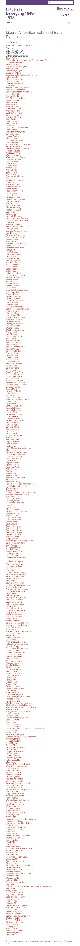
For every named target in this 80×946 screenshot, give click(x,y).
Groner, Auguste (13, 867)
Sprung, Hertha (12, 96)
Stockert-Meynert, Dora (16, 591)
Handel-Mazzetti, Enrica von (18, 218)
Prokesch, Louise (13, 772)
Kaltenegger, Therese (15, 199)
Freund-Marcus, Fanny (15, 237)
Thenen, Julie (11, 102)
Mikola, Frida (11, 167)
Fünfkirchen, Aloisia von (16, 572)
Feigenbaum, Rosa (14, 566)
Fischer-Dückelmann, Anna (17, 494)
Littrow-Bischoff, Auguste (17, 66)
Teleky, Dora (11, 475)
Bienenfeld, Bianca (14, 123)
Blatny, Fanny (12, 658)
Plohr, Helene (12, 791)
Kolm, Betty (11, 250)
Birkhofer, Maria (13, 776)
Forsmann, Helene (14, 435)
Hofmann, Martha (13, 391)
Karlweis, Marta (12, 241)
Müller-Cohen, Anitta (15, 796)
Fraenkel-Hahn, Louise (15, 353)
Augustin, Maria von (14, 895)
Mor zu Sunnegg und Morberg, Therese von (25, 728)
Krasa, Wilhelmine (13, 913)
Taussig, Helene (13, 871)
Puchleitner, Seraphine (16, 243)
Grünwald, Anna (13, 321)
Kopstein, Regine (13, 462)
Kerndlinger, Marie (14, 315)
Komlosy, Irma (12, 798)
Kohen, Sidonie (12, 515)
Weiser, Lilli (11, 473)
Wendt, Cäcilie (12, 488)
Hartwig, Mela (12, 926)
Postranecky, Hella (14, 319)
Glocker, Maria (12, 138)
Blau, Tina (10, 888)
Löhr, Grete (11, 393)
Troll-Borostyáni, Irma (15, 734)
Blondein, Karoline (14, 363)
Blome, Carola (12, 450)
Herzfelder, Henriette (15, 804)
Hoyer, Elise (11, 593)
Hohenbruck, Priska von (16, 511)
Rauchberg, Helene (14, 757)
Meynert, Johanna (13, 739)
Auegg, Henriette (13, 526)
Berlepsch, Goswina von (16, 89)
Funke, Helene (12, 825)
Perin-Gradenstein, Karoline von (20, 484)
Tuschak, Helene (13, 408)
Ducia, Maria (11, 366)
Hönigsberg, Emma (14, 741)
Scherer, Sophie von (14, 802)
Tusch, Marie (11, 389)
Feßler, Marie (11, 446)
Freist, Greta (11, 831)
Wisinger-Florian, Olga (15, 132)
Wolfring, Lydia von (14, 838)
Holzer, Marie (12, 433)
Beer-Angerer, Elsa (14, 551)
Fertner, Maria (12, 924)
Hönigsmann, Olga (14, 414)
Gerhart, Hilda (12, 471)
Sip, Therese (11, 266)
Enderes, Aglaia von (14, 850)
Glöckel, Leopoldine (14, 79)
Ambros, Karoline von (15, 176)
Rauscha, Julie (12, 332)
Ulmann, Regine (13, 425)
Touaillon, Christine (14, 351)
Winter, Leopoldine (14, 656)
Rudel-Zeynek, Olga (14, 372)
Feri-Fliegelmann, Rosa (15, 98)
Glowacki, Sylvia (12, 465)
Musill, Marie (11, 842)
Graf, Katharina (12, 422)
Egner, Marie (11, 129)
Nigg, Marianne (13, 743)
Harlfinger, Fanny (13, 553)
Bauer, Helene (12, 228)
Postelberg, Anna (13, 210)
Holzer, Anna (11, 431)
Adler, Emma (11, 344)
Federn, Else (11, 722)
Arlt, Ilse (9, 178)
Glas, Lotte (10, 762)
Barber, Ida (11, 490)
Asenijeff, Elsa (12, 549)
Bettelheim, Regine (14, 70)
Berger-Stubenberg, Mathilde (19, 87)
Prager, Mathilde (13, 682)
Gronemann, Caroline (15, 420)
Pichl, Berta (11, 338)
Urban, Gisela (12, 271)
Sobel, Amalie (11, 935)
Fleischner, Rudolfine (15, 922)
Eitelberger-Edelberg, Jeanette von (21, 492)
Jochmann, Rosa (13, 197)
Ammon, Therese (13, 774)
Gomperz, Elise (12, 134)
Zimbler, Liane (12, 304)
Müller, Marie (12, 732)
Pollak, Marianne (13, 184)
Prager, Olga (11, 745)
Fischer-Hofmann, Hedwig (17, 589)
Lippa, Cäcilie (11, 401)
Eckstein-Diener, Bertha (16, 543)
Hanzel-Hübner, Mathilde (17, 220)
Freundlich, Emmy (13, 208)
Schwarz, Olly (11, 606)
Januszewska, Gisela (14, 821)
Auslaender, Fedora (14, 180)
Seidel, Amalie (12, 264)
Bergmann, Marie (13, 73)
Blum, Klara (11, 256)
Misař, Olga (11, 816)
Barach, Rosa (11, 121)
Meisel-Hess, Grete (14, 608)
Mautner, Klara (12, 663)
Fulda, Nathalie (12, 359)
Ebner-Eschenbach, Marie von (19, 92)
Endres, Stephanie (14, 311)
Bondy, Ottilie (12, 640)
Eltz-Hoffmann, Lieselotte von (19, 144)
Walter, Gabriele (13, 770)
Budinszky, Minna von (15, 861)
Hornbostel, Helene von (16, 574)
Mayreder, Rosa (13, 313)
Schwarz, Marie (12, 427)
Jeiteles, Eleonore (13, 412)
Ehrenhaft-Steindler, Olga (17, 290)
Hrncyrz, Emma (12, 890)
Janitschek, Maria (13, 108)
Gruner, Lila (11, 677)
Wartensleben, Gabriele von (18, 800)
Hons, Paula (11, 287)
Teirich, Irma (11, 671)
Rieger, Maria (12, 370)
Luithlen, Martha (13, 713)
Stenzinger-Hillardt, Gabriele (18, 625)
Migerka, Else (12, 903)
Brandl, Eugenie (13, 260)
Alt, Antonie (11, 125)
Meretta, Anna (12, 646)
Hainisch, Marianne (14, 216)
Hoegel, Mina (11, 749)
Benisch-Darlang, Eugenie (17, 231)
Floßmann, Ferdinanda (15, 235)
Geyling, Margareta (14, 323)
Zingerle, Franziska (14, 186)
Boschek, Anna (12, 258)
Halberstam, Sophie (14, 561)
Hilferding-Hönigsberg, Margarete (21, 736)
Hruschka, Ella (12, 142)
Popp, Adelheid (12, 441)
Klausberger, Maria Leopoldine (19, 540)
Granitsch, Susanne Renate (17, 148)
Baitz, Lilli (10, 884)
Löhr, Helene (11, 172)
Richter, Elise (11, 281)
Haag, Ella (10, 559)
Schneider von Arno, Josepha (18, 873)
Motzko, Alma (12, 161)
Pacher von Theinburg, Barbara (19, 789)
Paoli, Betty (11, 680)
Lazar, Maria (11, 909)
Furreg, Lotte (11, 193)
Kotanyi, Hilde (12, 880)
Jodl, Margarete (12, 595)
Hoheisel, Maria (13, 715)
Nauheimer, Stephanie (15, 610)
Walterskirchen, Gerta (15, 157)
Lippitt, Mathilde (13, 755)
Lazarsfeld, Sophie (14, 616)
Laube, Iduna (11, 524)
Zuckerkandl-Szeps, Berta (17, 717)
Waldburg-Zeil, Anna (15, 330)
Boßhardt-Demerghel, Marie (18, 764)
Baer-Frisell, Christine (15, 930)
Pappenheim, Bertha (15, 793)
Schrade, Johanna (13, 669)
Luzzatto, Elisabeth (14, 456)
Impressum (47, 941)
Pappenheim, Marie (14, 191)
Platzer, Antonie (13, 340)
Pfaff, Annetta (12, 854)
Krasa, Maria (11, 479)
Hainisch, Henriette (14, 410)
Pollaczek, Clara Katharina (17, 644)
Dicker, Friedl (11, 833)
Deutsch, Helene (13, 863)
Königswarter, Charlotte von (18, 711)
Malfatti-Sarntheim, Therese (18, 399)
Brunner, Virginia (13, 667)
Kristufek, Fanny (13, 481)
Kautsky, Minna (12, 513)
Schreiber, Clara (13, 808)
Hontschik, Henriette (15, 502)
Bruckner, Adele (13, 467)
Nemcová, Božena (13, 633)
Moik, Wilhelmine (13, 159)
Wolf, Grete (11, 629)
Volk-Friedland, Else (14, 694)
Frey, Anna (10, 437)
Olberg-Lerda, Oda (14, 787)
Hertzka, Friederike (14, 869)
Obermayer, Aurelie (14, 781)
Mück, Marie (11, 730)
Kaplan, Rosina (12, 100)
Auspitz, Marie (12, 538)
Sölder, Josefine (12, 269)
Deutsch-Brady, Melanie (16, 384)
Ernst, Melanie (12, 416)
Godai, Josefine (12, 115)
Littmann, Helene (13, 517)
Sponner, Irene (12, 720)
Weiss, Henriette (13, 810)
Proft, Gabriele (12, 443)
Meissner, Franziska (14, 785)
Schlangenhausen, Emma (17, 882)
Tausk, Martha (12, 349)
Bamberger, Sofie (13, 528)
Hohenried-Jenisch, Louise (17, 857)
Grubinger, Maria (13, 578)
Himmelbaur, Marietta (15, 454)
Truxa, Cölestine (13, 58)
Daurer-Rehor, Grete (15, 300)
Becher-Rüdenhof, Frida (16, 477)
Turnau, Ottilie (12, 64)
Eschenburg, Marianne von (17, 648)
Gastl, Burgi (11, 222)
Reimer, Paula (12, 279)
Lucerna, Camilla (13, 726)
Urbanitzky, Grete (13, 273)
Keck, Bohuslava (13, 627)
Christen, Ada (11, 690)
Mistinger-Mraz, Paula (15, 317)
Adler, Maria (11, 581)
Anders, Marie (12, 684)
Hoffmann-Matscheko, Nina (18, 585)
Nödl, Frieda (11, 163)
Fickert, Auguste (13, 151)
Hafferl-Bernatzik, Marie (16, 812)
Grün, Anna (11, 214)
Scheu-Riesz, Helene (14, 406)
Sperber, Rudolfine (14, 106)
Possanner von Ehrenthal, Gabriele (21, 819)
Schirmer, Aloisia (13, 262)
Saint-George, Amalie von (17, 623)
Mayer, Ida (10, 844)
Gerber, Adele (12, 522)
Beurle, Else (11, 233)
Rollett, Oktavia (12, 285)
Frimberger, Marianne (15, 827)
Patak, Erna (11, 460)
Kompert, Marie (13, 68)
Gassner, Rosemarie (14, 418)
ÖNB (8, 51)
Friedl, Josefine (12, 188)
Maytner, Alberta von (15, 564)
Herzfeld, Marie (12, 500)
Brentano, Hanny (13, 534)
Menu (9, 22)
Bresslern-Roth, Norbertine (18, 835)
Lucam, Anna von (13, 654)
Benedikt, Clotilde (13, 342)
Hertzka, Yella (12, 355)
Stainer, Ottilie (12, 357)
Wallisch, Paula (12, 918)
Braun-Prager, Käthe (15, 146)
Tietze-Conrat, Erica (14, 226)
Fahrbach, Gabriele (14, 920)
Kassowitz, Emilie (13, 899)
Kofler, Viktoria (12, 692)
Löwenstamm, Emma (15, 583)
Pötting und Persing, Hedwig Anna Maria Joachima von (29, 886)
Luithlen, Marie (12, 901)
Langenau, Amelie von (15, 751)
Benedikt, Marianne (14, 599)
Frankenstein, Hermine (16, 642)
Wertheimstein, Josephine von (19, 631)
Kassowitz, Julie (12, 81)
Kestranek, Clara (13, 496)
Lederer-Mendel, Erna (15, 897)
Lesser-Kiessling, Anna (15, 688)
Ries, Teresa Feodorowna (17, 127)
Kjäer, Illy (10, 505)
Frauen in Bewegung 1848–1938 (20, 13)
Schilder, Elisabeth (14, 374)
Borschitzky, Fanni (14, 336)
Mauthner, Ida (12, 203)
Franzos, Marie (12, 699)
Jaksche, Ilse (11, 507)
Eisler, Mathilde (12, 292)
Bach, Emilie (11, 119)
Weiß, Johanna (12, 806)
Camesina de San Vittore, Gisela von (21, 75)
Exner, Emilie (11, 852)
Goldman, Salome (13, 498)
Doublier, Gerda (13, 387)
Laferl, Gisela (11, 618)
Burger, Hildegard (13, 296)
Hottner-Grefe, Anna (15, 576)
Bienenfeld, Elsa (13, 932)
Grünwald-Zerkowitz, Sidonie (18, 783)
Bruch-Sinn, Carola (14, 602)
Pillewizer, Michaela (14, 307)
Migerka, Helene (13, 111)
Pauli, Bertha (11, 104)
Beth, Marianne (12, 439)
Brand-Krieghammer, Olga (17, 309)
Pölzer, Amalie (12, 77)
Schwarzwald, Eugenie (15, 380)
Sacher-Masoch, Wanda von (18, 916)
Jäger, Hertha (12, 195)
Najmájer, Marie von (15, 661)
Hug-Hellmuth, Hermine (16, 486)
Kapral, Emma (12, 239)
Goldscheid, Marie (13, 458)
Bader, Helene (12, 182)
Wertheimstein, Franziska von (19, 703)
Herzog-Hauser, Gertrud (16, 597)
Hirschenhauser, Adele (15, 275)
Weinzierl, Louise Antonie (17, 766)
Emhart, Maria (12, 294)
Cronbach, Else (12, 665)
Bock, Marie (11, 403)
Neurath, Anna (12, 814)
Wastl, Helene (12, 302)
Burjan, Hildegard (13, 298)
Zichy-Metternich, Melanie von (19, 448)
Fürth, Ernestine (13, 701)
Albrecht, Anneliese (14, 174)
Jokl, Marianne (12, 334)
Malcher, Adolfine (13, 224)
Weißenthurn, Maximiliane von (19, 705)
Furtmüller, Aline (13, 361)
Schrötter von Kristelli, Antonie (19, 848)
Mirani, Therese (13, 621)
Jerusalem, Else (12, 94)
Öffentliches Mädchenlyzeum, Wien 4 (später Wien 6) (28, 60)
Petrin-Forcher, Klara (15, 604)
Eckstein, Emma (12, 650)
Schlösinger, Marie (14, 376)
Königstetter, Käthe (14, 779)
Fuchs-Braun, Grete (14, 892)
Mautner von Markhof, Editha (19, 823)
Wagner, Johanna (13, 155)
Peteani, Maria (12, 928)
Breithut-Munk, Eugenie (16, 905)
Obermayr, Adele (13, 325)
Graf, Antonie (11, 212)
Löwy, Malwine (12, 768)
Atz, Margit (10, 395)
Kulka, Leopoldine (13, 760)
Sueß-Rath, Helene (14, 113)
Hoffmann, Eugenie (14, 277)
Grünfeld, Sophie (13, 686)
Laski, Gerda (11, 85)
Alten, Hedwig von (13, 846)
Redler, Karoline (13, 245)
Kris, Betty (10, 635)
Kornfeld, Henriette (14, 117)
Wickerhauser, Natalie (15, 673)
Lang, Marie (11, 612)
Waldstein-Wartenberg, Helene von (21, 707)
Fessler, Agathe (12, 136)
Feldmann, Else (12, 675)
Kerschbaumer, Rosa (15, 247)
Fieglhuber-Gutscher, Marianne (19, 865)
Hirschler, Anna (12, 568)
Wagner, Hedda (12, 328)
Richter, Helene (12, 283)
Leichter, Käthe (12, 368)
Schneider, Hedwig (14, 62)
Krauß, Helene (12, 252)
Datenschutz (56, 941)
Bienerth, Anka (12, 509)
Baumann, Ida (12, 840)
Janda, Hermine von (14, 829)
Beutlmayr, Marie (13, 429)
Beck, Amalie (11, 545)
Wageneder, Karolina (15, 637)
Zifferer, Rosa (12, 709)
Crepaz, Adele (12, 555)
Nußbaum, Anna (13, 153)
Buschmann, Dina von (15, 382)
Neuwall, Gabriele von (15, 652)
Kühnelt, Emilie (12, 536)
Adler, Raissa (11, 469)
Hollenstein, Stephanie (15, 747)
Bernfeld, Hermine (14, 614)
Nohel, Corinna (12, 165)
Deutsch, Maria (12, 753)
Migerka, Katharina (14, 83)
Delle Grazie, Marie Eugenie (18, 696)
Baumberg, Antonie (14, 530)
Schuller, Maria (12, 378)
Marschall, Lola (12, 201)
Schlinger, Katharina (14, 140)
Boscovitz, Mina (13, 859)
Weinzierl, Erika (12, 875)
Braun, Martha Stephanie (17, 452)
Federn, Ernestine (13, 724)
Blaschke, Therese (14, 532)
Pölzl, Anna (10, 570)
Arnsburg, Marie (13, 547)
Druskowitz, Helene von (16, 557)
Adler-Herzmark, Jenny (15, 347)
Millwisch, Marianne (14, 397)
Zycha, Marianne (13, 205)
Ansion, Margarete (14, 911)
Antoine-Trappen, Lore (16, 907)
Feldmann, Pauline (14, 587)
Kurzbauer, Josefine (14, 254)
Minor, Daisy (11, 170)
